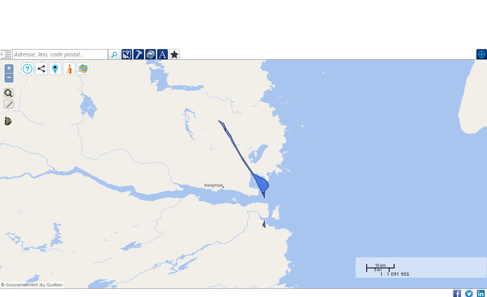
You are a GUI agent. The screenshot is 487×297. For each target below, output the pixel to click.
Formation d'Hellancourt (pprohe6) (56, 83)
